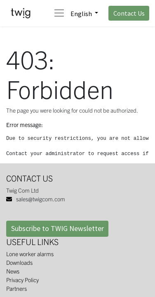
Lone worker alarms (30, 253)
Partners (16, 288)
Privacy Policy (22, 279)
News (12, 271)
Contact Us (129, 13)
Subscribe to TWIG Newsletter (57, 228)
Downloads (19, 262)
